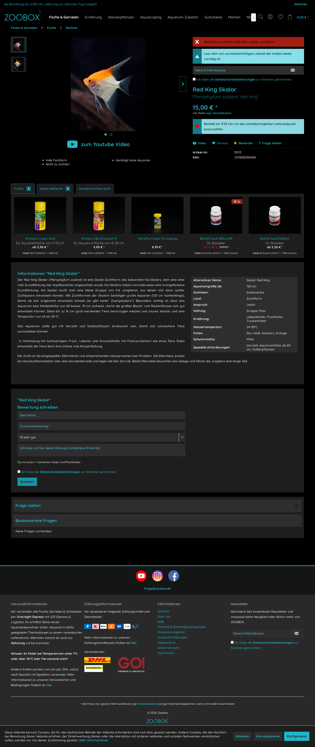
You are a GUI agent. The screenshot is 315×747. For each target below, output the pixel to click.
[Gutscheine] (213, 17)
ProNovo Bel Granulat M (99, 239)
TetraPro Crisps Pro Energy (157, 239)
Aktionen (300, 4)
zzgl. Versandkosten (218, 113)
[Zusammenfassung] (102, 426)
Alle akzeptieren (268, 736)
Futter (22, 189)
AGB (161, 622)
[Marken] (234, 17)
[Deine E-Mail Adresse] (260, 633)
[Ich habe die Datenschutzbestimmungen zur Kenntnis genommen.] (194, 79)
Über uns (164, 617)
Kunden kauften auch (94, 189)
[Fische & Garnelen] (64, 17)
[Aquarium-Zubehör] (182, 17)
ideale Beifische (55, 189)
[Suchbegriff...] (262, 26)
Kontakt (163, 611)
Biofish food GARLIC (274, 239)
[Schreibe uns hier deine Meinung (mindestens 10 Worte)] (102, 450)
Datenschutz (166, 643)
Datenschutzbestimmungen (235, 79)
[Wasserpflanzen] (121, 17)
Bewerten (243, 143)
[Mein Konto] (270, 16)
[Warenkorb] (299, 16)
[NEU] (250, 17)
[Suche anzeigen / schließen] (260, 16)
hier (49, 685)
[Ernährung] (93, 17)
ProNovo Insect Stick (40, 239)
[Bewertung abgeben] (102, 437)
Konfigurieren (297, 736)
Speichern (27, 482)
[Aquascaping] (150, 17)
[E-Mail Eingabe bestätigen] (293, 70)
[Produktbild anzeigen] (111, 134)
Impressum (166, 653)
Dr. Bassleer (216, 243)
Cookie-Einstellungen (172, 637)
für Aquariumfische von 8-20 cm (99, 243)
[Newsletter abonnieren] (296, 633)
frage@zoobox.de (157, 589)
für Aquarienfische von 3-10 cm (40, 243)
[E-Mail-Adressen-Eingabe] (237, 70)
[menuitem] (270, 16)
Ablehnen (242, 736)
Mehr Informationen (93, 740)
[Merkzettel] (280, 16)
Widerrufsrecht (168, 648)
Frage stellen (272, 143)
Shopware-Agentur (171, 632)
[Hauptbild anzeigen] (105, 134)
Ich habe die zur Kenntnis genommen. (244, 79)
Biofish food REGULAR (216, 239)
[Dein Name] (102, 415)
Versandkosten (147, 703)
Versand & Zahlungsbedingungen (182, 627)
